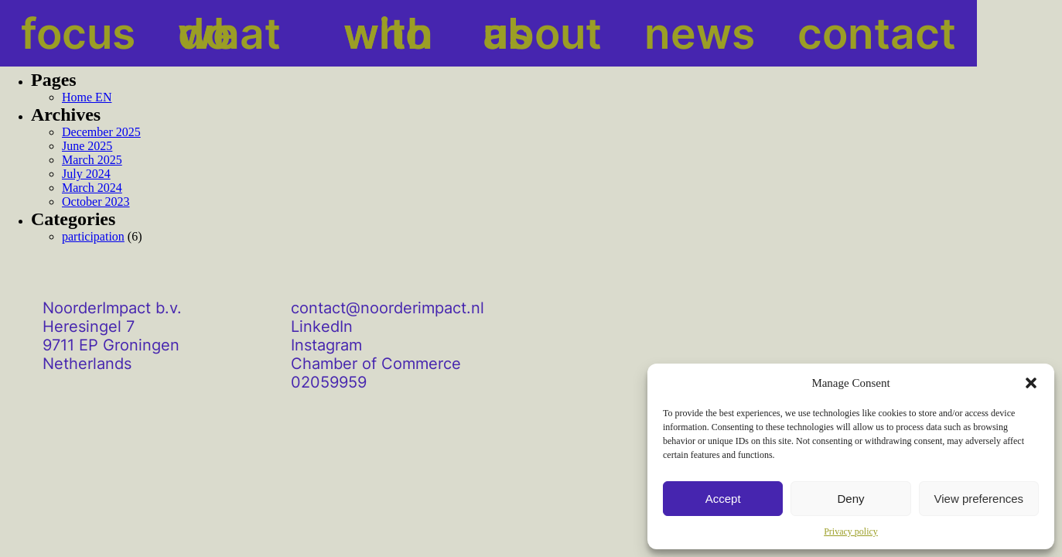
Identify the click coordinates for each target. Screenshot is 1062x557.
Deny (850, 498)
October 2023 (96, 201)
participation (93, 236)
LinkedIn (322, 326)
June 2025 (87, 145)
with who (325, 33)
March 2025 (92, 159)
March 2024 (92, 187)
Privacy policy (851, 531)
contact (680, 33)
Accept (723, 498)
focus (49, 33)
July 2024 (86, 173)
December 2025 (101, 131)
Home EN (86, 97)
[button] (1031, 383)
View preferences (979, 498)
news (572, 33)
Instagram (326, 345)
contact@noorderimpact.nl (387, 308)
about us (458, 33)
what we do (178, 33)
